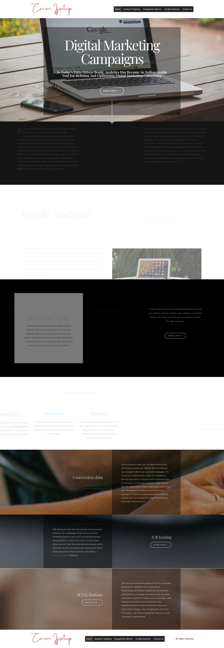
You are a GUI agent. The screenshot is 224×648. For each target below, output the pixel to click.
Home (117, 9)
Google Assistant (171, 9)
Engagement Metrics (152, 9)
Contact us (187, 9)
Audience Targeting (131, 9)
